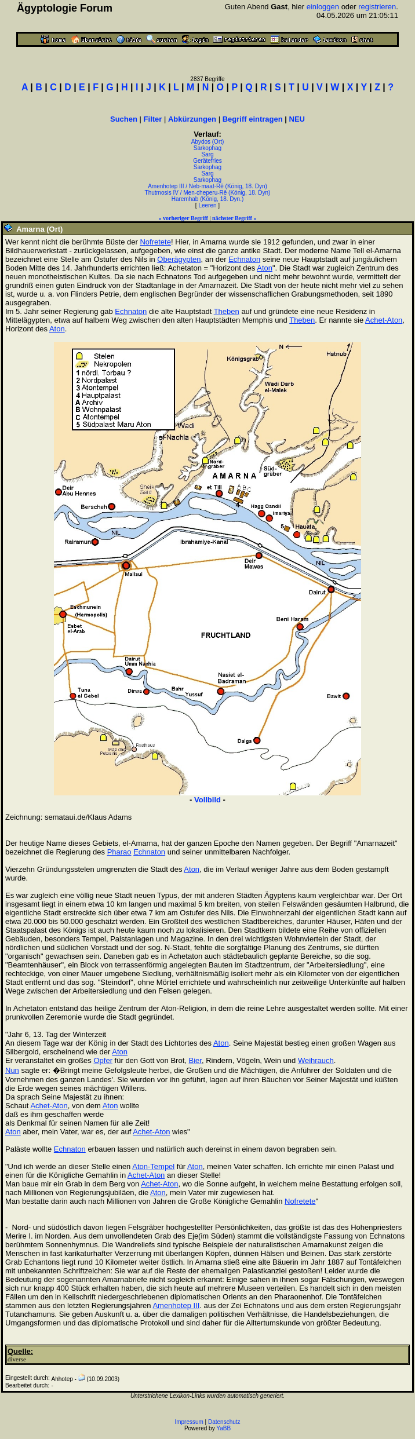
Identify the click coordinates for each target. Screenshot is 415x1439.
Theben (226, 311)
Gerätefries (207, 161)
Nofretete (155, 242)
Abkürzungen (192, 119)
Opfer (102, 1060)
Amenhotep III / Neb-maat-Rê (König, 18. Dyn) (207, 186)
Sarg (207, 154)
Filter (153, 119)
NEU (297, 119)
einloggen (323, 6)
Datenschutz (224, 1422)
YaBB (223, 1428)
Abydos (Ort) (207, 141)
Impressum (188, 1422)
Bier (195, 1060)
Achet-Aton (383, 320)
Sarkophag (207, 148)
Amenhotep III (175, 1305)
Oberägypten (179, 259)
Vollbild (207, 799)
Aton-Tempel (153, 1166)
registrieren (377, 6)
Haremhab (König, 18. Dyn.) (208, 199)
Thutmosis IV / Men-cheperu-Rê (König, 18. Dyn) (208, 192)
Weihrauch (316, 1060)
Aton (264, 268)
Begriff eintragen (253, 119)
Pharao (119, 852)
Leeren (207, 205)
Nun (12, 1070)
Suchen (123, 119)
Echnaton (244, 259)
